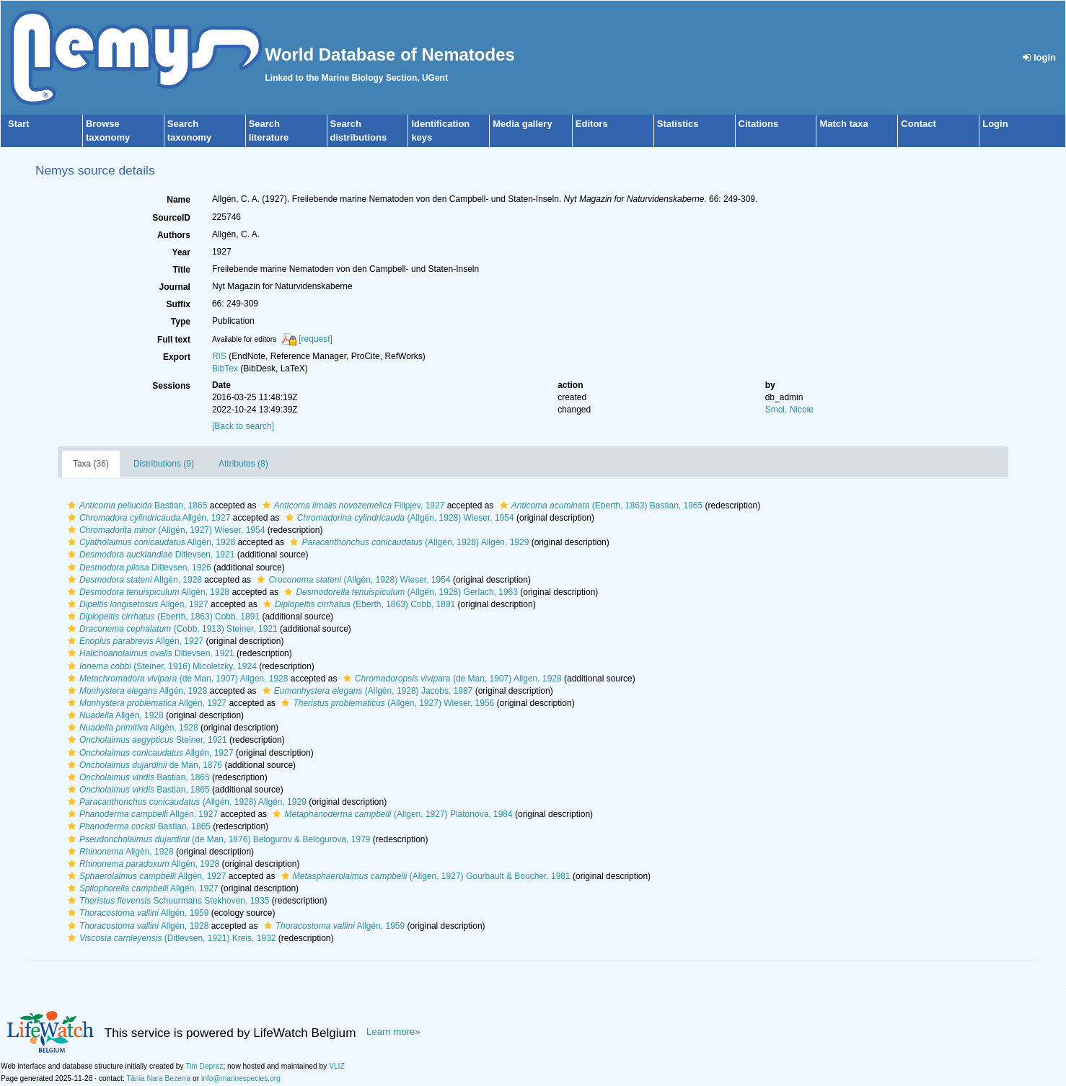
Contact (918, 123)
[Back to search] (243, 426)
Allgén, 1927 (147, 518)
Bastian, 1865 (135, 505)
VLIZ (337, 1066)
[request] (315, 339)
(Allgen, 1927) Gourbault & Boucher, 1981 (424, 876)
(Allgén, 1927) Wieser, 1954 (164, 530)
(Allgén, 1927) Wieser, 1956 (386, 703)
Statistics (678, 123)
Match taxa (843, 123)
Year (181, 252)
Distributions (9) (163, 464)
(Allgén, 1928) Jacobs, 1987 (366, 691)
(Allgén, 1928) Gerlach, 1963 (399, 592)
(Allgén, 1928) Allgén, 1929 (407, 542)
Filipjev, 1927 (352, 505)
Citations (759, 123)
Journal (174, 287)
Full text (173, 340)
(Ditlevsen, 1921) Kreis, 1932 (170, 938)
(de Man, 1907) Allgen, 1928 (176, 679)
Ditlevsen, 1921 (149, 554)
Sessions (171, 386)
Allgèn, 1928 (119, 852)
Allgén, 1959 (136, 913)
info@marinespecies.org (241, 1078)
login (1039, 57)
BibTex (225, 368)
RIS (219, 356)
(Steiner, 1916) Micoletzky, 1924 (160, 666)
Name (178, 200)
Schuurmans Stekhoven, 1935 (166, 901)
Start (19, 123)
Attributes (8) (243, 464)
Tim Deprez (204, 1066)
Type (180, 322)
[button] (71, 505)
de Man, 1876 (143, 765)
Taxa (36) (91, 464)
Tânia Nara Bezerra (158, 1078)
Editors (592, 123)
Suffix (178, 304)
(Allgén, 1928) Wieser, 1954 (398, 518)
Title (181, 270)
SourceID (171, 218)
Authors (173, 235)
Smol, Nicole (789, 410)
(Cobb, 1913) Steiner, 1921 (171, 629)
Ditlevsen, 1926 (137, 567)
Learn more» (393, 1031)
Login (995, 123)
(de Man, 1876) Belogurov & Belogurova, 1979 (217, 839)
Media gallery (522, 123)
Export (176, 357)
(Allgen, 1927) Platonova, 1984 (390, 814)
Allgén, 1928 (149, 542)
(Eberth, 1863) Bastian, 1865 (599, 505)
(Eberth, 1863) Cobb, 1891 (357, 604)
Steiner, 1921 (145, 740)
